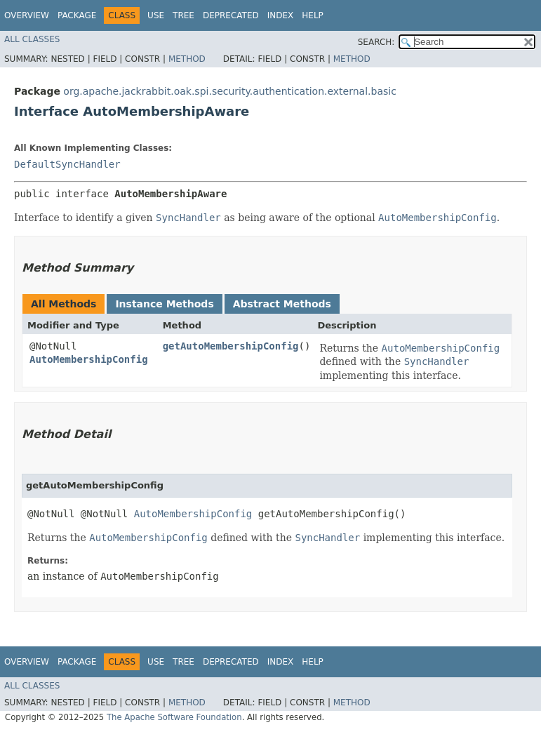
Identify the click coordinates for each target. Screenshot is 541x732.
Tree (183, 15)
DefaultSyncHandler (67, 164)
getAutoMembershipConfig (231, 346)
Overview (26, 15)
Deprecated (231, 15)
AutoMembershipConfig (88, 359)
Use (155, 15)
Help (312, 15)
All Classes (32, 39)
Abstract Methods (282, 304)
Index (280, 15)
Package (77, 15)
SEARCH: (376, 42)
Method (187, 59)
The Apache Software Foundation (174, 717)
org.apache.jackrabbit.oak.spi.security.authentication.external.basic (229, 91)
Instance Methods (164, 304)
